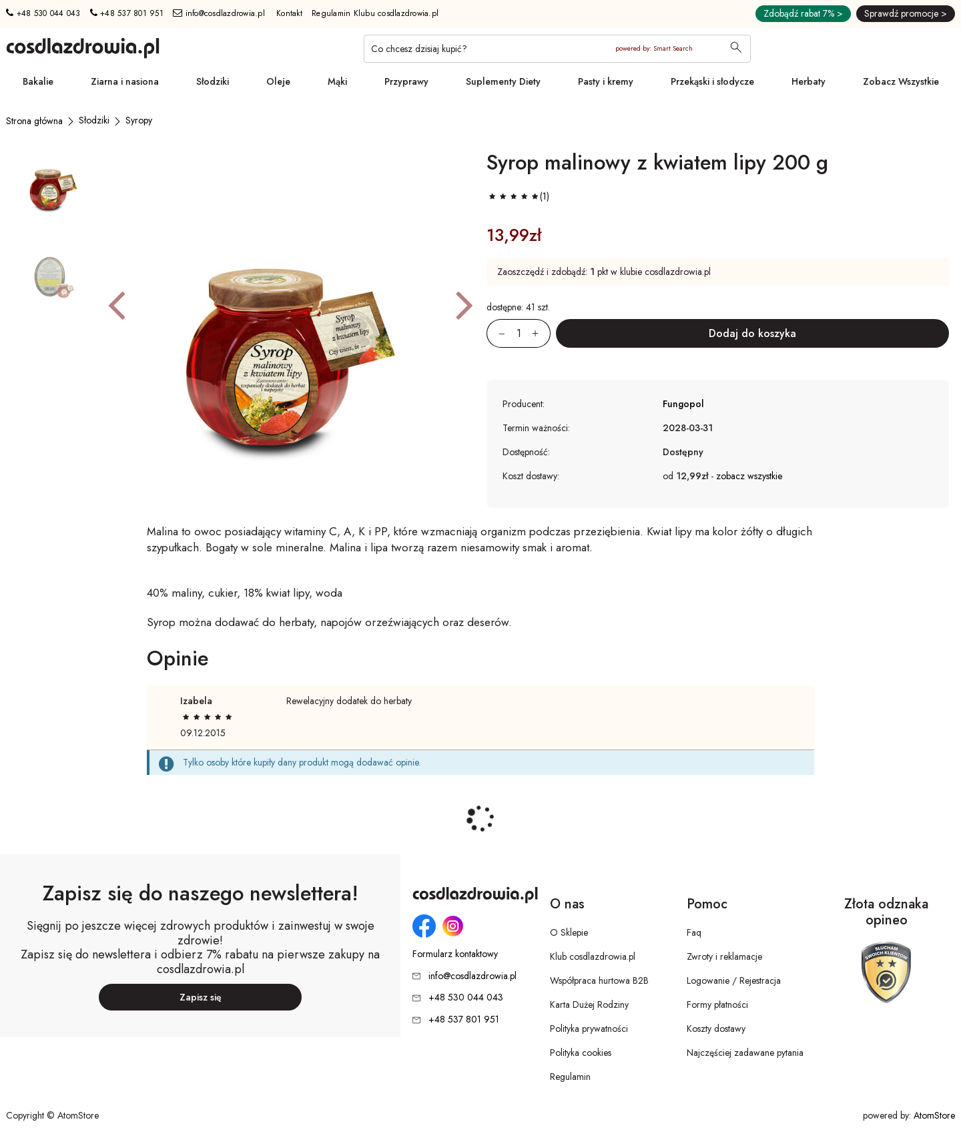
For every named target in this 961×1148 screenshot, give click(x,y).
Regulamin (570, 1076)
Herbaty (808, 81)
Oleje (278, 81)
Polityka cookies (580, 1052)
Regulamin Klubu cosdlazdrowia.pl (375, 13)
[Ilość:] (518, 333)
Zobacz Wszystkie (901, 81)
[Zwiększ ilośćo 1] (541, 333)
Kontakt (289, 13)
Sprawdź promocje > (905, 13)
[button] (116, 304)
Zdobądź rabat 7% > (803, 13)
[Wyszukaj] (736, 48)
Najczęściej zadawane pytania (745, 1052)
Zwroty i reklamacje (724, 956)
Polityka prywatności (589, 1028)
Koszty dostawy (716, 1028)
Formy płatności (717, 1004)
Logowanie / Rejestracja (734, 980)
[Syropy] (138, 120)
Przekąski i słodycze (712, 81)
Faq (694, 932)
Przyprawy (406, 81)
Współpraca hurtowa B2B (599, 980)
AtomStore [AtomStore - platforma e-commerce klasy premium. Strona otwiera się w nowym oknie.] (934, 1115)
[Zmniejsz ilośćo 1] (496, 333)
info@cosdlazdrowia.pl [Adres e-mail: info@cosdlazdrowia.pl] (219, 13)
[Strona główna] (34, 120)
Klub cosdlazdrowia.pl (592, 956)
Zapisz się (201, 997)
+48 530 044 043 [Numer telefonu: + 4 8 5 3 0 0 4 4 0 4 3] (43, 13)
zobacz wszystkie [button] (749, 476)
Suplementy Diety (503, 81)
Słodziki (212, 81)
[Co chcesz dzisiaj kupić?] (557, 49)
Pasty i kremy (605, 81)
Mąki (337, 81)
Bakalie (38, 81)
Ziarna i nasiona (125, 81)
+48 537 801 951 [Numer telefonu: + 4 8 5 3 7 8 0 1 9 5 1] (127, 13)
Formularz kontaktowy (455, 954)
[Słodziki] (94, 120)
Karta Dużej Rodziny (589, 1004)
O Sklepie (569, 932)
